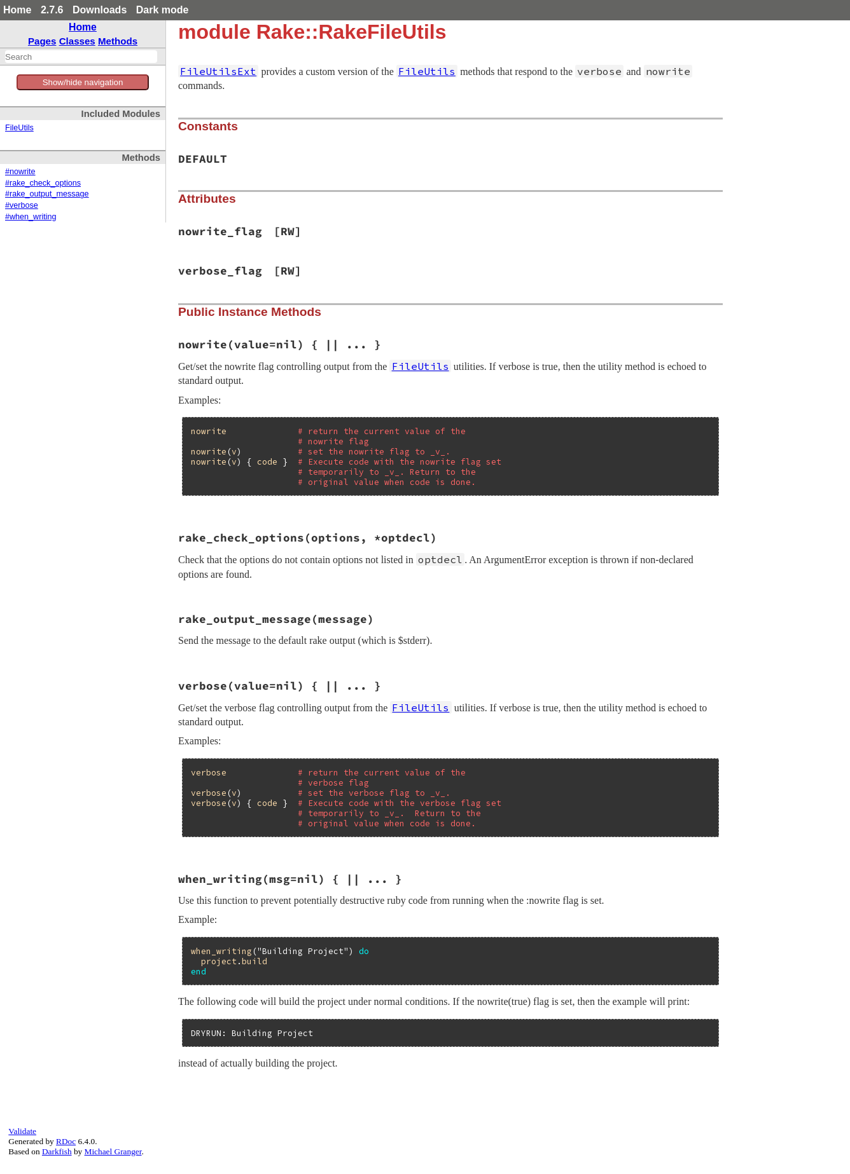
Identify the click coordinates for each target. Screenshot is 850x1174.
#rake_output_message (47, 193)
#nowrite (20, 171)
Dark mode (162, 9)
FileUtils (19, 127)
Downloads (100, 9)
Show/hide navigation (83, 82)
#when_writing (31, 216)
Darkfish (57, 1151)
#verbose (21, 205)
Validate (22, 1131)
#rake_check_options (43, 183)
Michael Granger (113, 1151)
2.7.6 (52, 9)
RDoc (66, 1141)
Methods (117, 41)
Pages (42, 41)
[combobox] (81, 56)
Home (17, 9)
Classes (77, 41)
